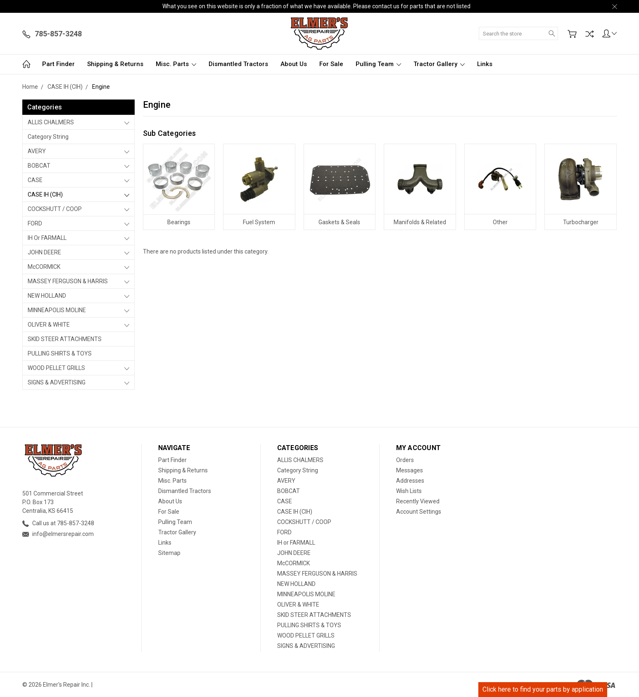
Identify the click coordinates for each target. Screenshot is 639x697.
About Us (293, 64)
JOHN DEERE (44, 252)
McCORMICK (44, 266)
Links (484, 64)
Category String (48, 136)
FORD (35, 223)
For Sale (331, 64)
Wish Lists (409, 491)
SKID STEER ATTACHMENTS (65, 339)
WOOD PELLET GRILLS (56, 368)
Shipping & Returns (115, 64)
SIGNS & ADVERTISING (57, 382)
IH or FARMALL (47, 238)
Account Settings (418, 511)
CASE (35, 180)
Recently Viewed (417, 501)
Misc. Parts (176, 64)
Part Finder (58, 64)
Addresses (410, 480)
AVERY (37, 151)
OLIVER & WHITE (49, 324)
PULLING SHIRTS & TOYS (60, 353)
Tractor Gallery (439, 64)
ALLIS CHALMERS (51, 122)
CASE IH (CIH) (45, 194)
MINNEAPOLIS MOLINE (57, 310)
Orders (405, 460)
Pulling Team (378, 64)
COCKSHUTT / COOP (55, 209)
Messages (409, 470)
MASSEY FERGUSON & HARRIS (68, 281)
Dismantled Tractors (238, 64)
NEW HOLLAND (47, 295)
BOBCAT (39, 165)
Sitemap (169, 553)
